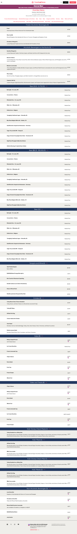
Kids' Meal (28, 21)
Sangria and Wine (50, 18)
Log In (66, 2)
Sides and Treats (69, 18)
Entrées (58, 18)
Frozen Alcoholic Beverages (10, 18)
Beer (37, 18)
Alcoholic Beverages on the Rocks (27, 18)
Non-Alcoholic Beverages (58, 21)
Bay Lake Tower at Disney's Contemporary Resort (32, 7)
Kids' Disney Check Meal (38, 21)
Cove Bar (38, 6)
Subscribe (72, 2)
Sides (62, 18)
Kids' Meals (47, 21)
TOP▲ (51, 24)
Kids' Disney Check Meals (19, 21)
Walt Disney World (53, 7)
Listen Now (35, 529)
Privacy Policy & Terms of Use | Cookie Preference (58, 525)
